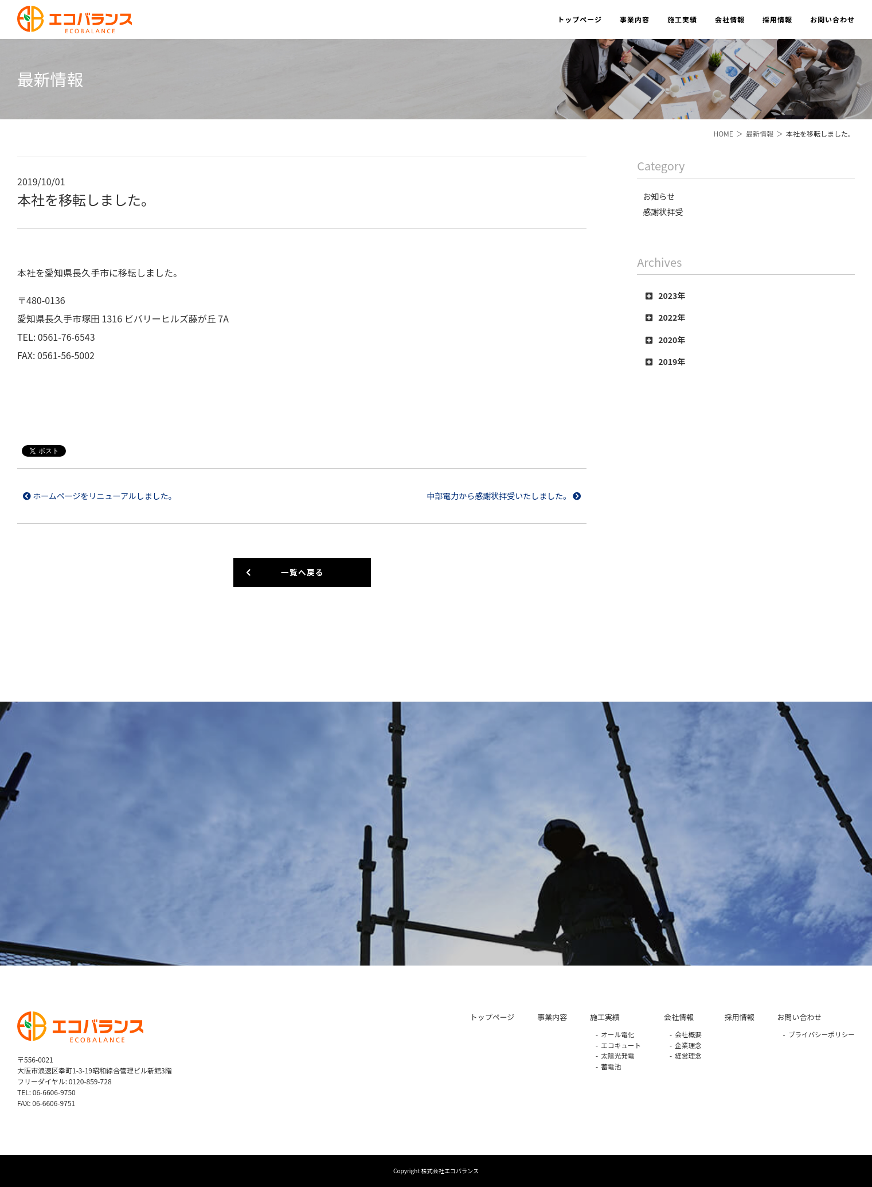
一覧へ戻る (284, 572)
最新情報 (759, 133)
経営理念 (688, 1055)
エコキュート (621, 1045)
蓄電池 (611, 1066)
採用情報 (777, 19)
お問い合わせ (832, 19)
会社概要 (688, 1034)
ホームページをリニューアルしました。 (100, 495)
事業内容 (635, 19)
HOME (723, 133)
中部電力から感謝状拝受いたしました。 (504, 495)
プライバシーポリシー (821, 1034)
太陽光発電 (617, 1055)
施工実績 (682, 19)
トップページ (579, 19)
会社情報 (730, 19)
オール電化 (617, 1034)
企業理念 (688, 1045)
